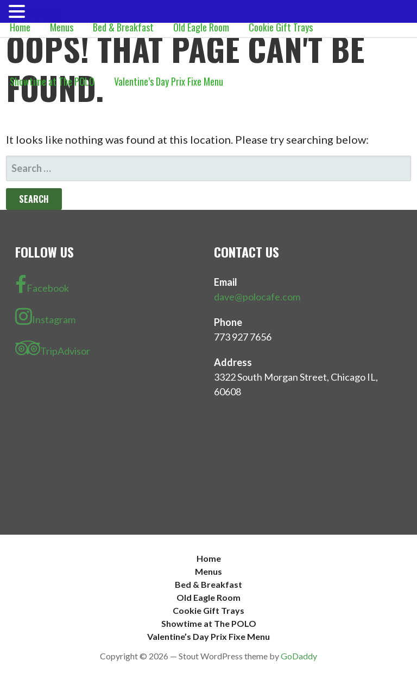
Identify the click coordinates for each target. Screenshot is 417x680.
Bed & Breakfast (123, 27)
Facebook (42, 284)
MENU (45, 13)
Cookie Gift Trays (281, 27)
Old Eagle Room (201, 27)
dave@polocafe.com (257, 297)
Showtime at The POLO (52, 81)
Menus (61, 27)
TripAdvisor (52, 347)
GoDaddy (299, 656)
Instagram (45, 316)
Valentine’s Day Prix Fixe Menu (168, 81)
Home (20, 27)
